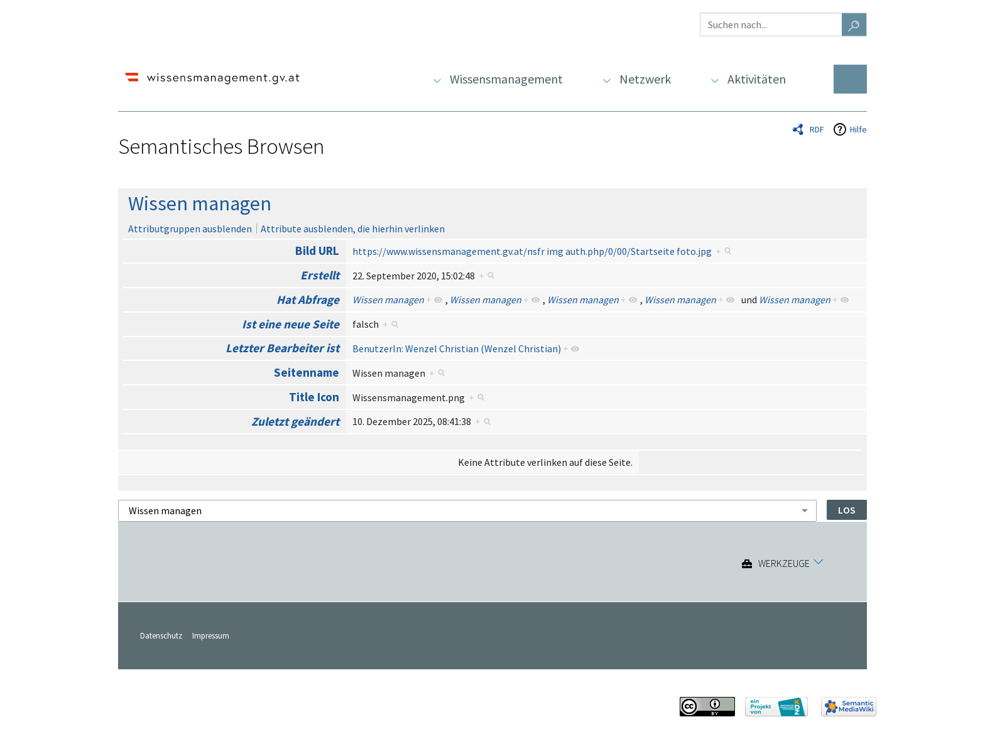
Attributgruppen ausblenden (190, 228)
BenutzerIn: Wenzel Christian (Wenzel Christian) (456, 348)
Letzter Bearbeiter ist (282, 347)
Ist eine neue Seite (290, 324)
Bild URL (317, 250)
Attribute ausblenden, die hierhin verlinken (353, 228)
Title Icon (314, 396)
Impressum (210, 635)
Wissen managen (199, 203)
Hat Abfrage (307, 299)
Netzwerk (645, 79)
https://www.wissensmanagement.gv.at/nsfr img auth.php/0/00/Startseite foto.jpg (532, 251)
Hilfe (858, 129)
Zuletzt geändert (295, 421)
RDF (817, 129)
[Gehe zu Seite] (854, 24)
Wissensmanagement (506, 79)
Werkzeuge (784, 564)
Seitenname (306, 372)
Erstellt (319, 275)
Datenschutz (161, 635)
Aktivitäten (756, 79)
